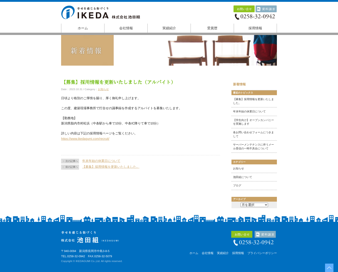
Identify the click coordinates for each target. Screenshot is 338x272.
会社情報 (126, 28)
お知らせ (103, 89)
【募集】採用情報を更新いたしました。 (110, 166)
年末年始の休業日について (101, 161)
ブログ (237, 185)
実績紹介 (169, 28)
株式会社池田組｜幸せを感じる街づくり (102, 14)
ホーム (83, 28)
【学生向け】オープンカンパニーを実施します (253, 122)
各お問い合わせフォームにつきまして (253, 134)
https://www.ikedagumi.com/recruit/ (85, 139)
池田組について (242, 177)
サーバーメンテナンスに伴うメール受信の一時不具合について (253, 146)
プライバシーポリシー (262, 253)
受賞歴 (212, 28)
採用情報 (255, 28)
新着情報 (239, 84)
